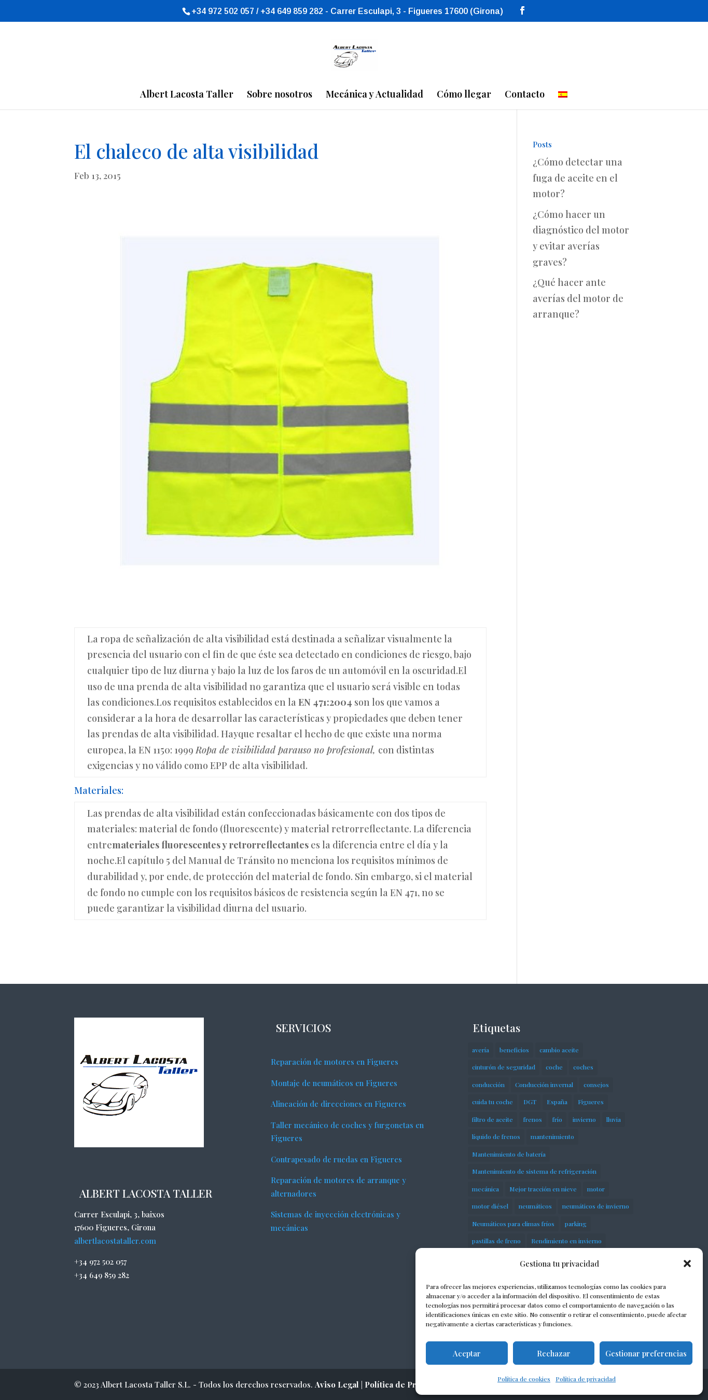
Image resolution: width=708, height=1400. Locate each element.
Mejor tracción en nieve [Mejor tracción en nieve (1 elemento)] (543, 1189)
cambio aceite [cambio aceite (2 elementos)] (559, 1050)
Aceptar (467, 1353)
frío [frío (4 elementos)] (557, 1119)
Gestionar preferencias (646, 1353)
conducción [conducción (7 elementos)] (488, 1084)
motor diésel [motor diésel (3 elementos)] (490, 1206)
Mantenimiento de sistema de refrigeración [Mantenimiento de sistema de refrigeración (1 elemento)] (534, 1171)
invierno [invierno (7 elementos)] (584, 1119)
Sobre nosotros (279, 95)
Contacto (525, 95)
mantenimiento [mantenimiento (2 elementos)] (552, 1136)
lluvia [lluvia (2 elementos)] (613, 1119)
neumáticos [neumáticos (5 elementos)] (535, 1206)
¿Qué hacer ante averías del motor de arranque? (578, 298)
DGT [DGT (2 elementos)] (529, 1101)
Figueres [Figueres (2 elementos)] (591, 1101)
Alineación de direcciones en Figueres (338, 1104)
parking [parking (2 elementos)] (576, 1223)
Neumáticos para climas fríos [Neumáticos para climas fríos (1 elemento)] (513, 1223)
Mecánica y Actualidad (374, 95)
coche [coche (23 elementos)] (554, 1067)
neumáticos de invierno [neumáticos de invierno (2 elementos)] (595, 1206)
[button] (687, 1263)
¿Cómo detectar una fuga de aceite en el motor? (577, 178)
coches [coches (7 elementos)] (583, 1067)
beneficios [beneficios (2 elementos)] (514, 1050)
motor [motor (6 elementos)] (596, 1189)
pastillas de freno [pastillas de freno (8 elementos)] (496, 1241)
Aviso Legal (337, 1384)
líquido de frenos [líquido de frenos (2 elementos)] (496, 1136)
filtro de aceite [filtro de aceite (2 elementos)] (492, 1119)
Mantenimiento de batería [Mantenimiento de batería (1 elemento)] (509, 1154)
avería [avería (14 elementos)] (480, 1050)
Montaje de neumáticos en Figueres (334, 1083)
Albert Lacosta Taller (186, 95)
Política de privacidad (586, 1379)
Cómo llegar (464, 95)
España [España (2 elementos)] (557, 1101)
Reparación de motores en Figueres (334, 1061)
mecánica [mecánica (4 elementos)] (485, 1189)
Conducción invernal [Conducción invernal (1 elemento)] (544, 1084)
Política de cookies (523, 1379)
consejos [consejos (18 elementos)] (596, 1084)
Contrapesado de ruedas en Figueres (336, 1159)
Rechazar (554, 1353)
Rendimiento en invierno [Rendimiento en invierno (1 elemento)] (566, 1241)
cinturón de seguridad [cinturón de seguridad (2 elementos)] (503, 1067)
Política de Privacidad (406, 1384)
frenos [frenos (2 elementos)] (532, 1119)
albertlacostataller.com (115, 1241)
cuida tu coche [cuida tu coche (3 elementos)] (492, 1101)
